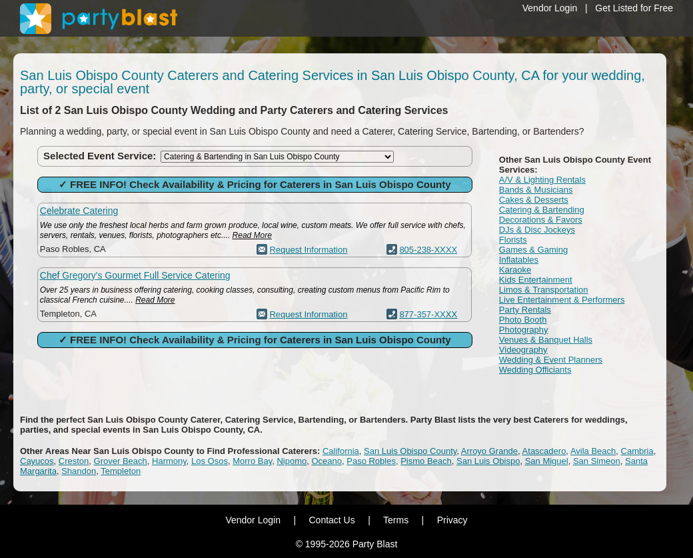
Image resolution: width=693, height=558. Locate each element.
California (341, 451)
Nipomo (292, 461)
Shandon (78, 471)
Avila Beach (593, 451)
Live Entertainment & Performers (562, 300)
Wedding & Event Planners (550, 360)
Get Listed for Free (634, 8)
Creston (74, 461)
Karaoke (515, 270)
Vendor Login (550, 8)
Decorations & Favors (540, 220)
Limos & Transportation (543, 290)
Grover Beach (120, 461)
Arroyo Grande (489, 451)
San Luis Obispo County (410, 451)
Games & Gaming (533, 250)
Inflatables (518, 260)
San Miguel (546, 461)
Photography (523, 330)
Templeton (121, 471)
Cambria (637, 451)
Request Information (308, 250)
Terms (395, 520)
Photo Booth (523, 320)
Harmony (169, 461)
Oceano (326, 461)
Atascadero (544, 451)
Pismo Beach (426, 461)
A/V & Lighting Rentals (542, 180)
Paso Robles (371, 461)
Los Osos (209, 461)
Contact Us (331, 520)
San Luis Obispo (488, 461)
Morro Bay (252, 461)
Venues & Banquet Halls (545, 340)
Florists (513, 240)
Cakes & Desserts (533, 200)
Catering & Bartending (541, 210)
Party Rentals (525, 310)
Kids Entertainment (535, 280)
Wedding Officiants (535, 370)
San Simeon (596, 461)
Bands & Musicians (536, 190)
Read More (252, 235)
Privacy (452, 520)
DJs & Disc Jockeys (537, 230)
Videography (523, 350)
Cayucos (37, 461)
